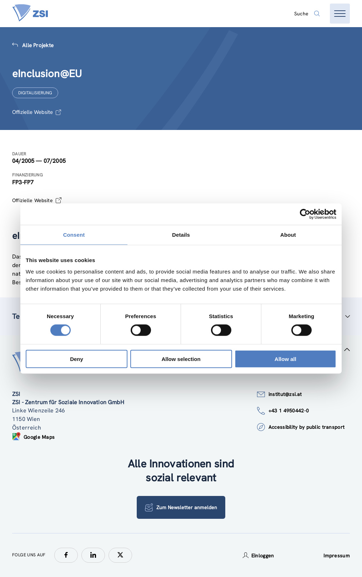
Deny (76, 359)
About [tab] (288, 235)
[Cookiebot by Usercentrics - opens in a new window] (305, 214)
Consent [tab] (74, 235)
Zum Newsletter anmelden (181, 507)
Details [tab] (181, 235)
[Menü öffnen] (340, 14)
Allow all (285, 359)
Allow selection (180, 359)
